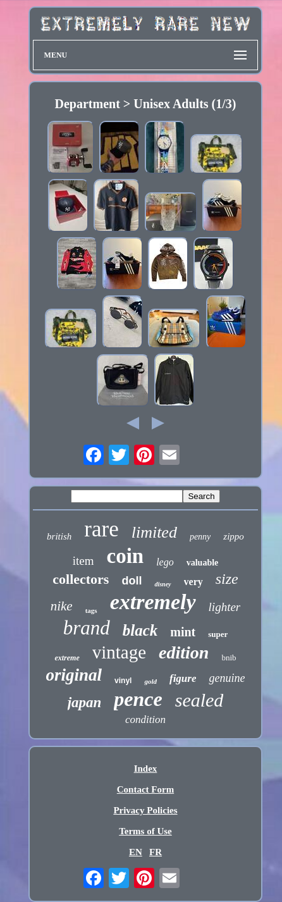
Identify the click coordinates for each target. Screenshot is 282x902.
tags (91, 610)
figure (183, 678)
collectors (80, 579)
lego (165, 562)
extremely (153, 602)
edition (184, 652)
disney (162, 584)
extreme (66, 657)
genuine (227, 678)
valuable (203, 562)
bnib (228, 657)
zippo (233, 536)
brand (86, 628)
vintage (119, 652)
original (74, 674)
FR (155, 852)
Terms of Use (145, 831)
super (218, 634)
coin (125, 556)
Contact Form (145, 789)
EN (135, 852)
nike (62, 606)
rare (101, 529)
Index (145, 768)
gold (150, 681)
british (59, 536)
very (193, 581)
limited (154, 532)
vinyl (123, 680)
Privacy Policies (145, 810)
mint (182, 632)
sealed (199, 699)
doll (131, 580)
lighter (225, 607)
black (140, 630)
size (227, 579)
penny (200, 536)
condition (145, 720)
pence (138, 699)
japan (85, 702)
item (83, 560)
